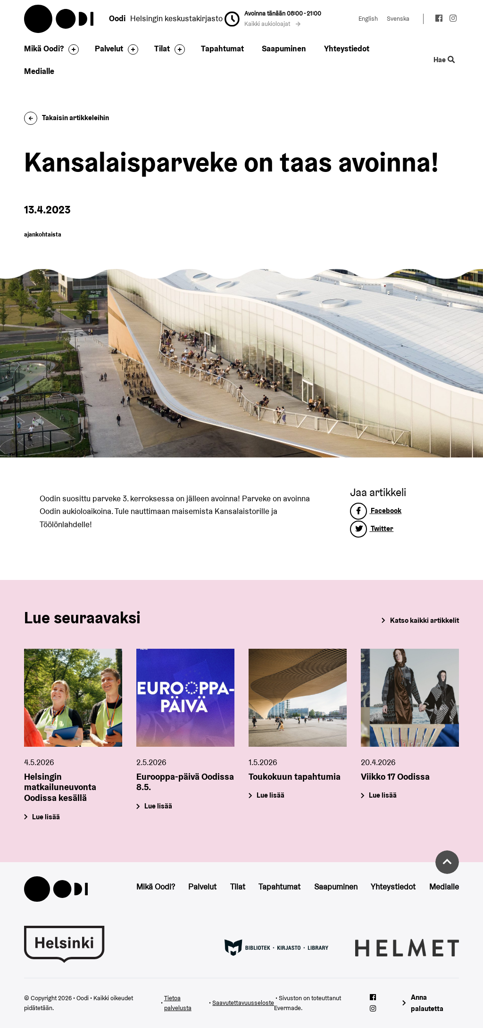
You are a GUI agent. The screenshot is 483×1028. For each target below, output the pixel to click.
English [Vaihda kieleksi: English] (368, 19)
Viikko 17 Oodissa (395, 776)
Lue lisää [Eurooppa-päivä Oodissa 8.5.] (159, 806)
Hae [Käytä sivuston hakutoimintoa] (444, 60)
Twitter (371, 528)
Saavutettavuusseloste (243, 1003)
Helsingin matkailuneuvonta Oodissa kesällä (60, 787)
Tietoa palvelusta (178, 1003)
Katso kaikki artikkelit (424, 620)
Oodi (59, 19)
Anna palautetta (427, 1003)
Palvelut (109, 48)
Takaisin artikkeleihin (66, 117)
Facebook (375, 510)
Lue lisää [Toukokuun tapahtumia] (270, 795)
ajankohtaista (42, 234)
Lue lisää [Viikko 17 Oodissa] (383, 795)
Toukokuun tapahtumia (295, 776)
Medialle (39, 71)
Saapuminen (284, 48)
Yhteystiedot (346, 48)
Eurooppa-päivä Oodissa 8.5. (185, 782)
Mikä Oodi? (44, 48)
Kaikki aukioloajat (272, 24)
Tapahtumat (222, 48)
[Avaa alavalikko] (71, 49)
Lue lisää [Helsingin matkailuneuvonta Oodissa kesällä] (46, 816)
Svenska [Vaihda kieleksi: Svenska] (398, 19)
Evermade (287, 1008)
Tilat (162, 48)
